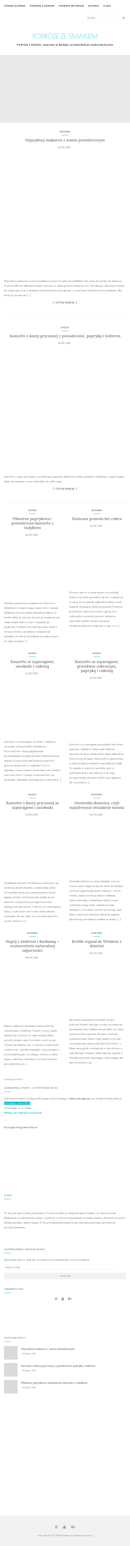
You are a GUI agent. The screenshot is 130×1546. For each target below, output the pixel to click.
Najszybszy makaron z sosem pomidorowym (65, 140)
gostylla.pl (88, 1535)
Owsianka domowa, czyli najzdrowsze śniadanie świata (96, 805)
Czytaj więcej (65, 302)
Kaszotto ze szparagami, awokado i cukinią (32, 664)
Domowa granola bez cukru (97, 518)
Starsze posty (13, 1079)
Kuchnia (93, 6)
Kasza (65, 327)
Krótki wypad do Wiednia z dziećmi (97, 943)
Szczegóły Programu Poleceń (21, 1127)
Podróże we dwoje (71, 6)
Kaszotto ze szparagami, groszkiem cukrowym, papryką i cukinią (97, 666)
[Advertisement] (65, 1162)
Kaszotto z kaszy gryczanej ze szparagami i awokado (32, 805)
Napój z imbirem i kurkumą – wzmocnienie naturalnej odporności (32, 946)
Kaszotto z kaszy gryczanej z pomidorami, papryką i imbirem (65, 335)
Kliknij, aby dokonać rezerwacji (23, 1112)
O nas (107, 6)
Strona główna (15, 6)
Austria (96, 933)
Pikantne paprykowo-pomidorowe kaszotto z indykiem (32, 523)
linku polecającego (80, 1098)
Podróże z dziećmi (42, 6)
